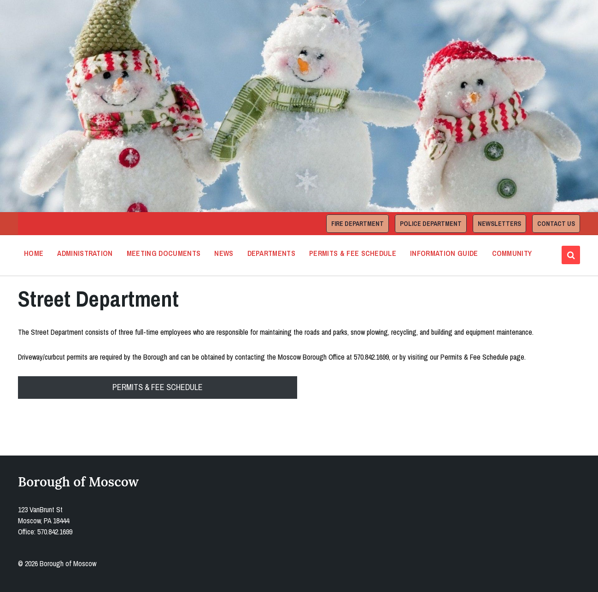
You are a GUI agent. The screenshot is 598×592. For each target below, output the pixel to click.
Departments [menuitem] (271, 253)
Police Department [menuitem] (431, 223)
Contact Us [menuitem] (556, 223)
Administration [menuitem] (84, 253)
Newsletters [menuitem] (499, 223)
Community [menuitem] (512, 253)
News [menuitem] (223, 253)
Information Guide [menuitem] (444, 253)
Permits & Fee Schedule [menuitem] (352, 253)
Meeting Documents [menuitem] (163, 253)
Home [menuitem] (33, 253)
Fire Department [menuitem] (357, 223)
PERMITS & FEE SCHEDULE (157, 387)
